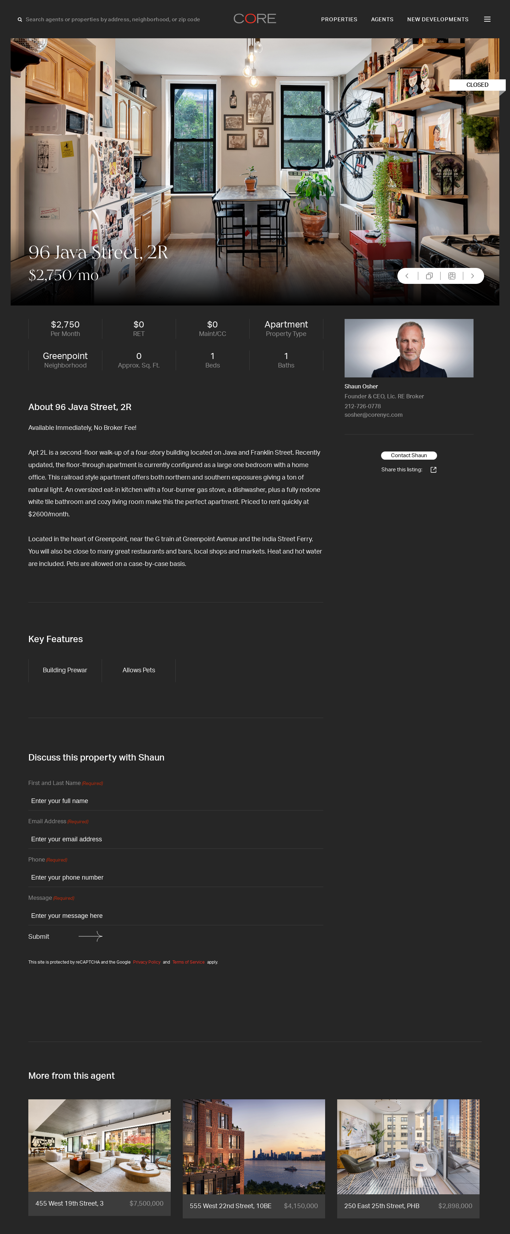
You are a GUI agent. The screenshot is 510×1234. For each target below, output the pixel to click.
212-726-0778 (363, 406)
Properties (339, 19)
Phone (47, 860)
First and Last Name (65, 783)
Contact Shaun (409, 455)
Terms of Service (188, 962)
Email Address (58, 822)
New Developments (438, 19)
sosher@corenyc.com (374, 415)
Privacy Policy (146, 962)
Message (51, 898)
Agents (382, 19)
